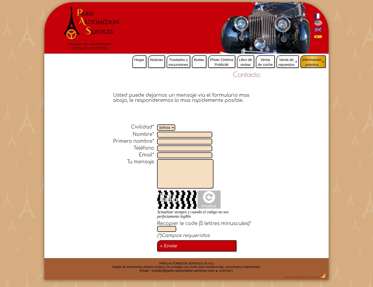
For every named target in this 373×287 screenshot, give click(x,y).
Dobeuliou (289, 277)
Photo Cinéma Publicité (221, 62)
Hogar (139, 60)
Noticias (156, 60)
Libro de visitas (245, 62)
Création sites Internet (308, 277)
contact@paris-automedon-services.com (183, 271)
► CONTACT (224, 271)
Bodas (199, 60)
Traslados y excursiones (178, 62)
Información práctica (314, 61)
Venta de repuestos (288, 61)
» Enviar (168, 245)
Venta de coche (265, 62)
